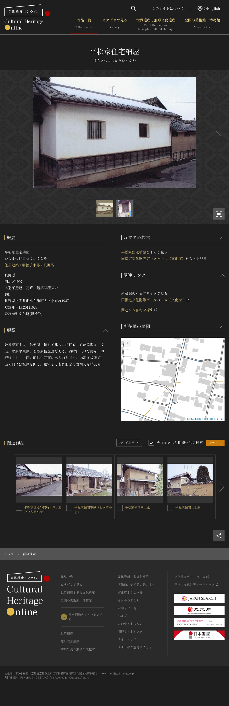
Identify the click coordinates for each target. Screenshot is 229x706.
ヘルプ (122, 616)
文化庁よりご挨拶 (130, 592)
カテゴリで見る (114, 24)
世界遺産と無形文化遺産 (155, 24)
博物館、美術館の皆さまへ (136, 584)
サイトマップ (127, 639)
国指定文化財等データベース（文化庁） (153, 258)
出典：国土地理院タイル (209, 419)
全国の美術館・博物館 (202, 24)
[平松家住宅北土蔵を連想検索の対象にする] (170, 508)
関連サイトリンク (130, 631)
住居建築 (11, 265)
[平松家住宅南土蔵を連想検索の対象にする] (120, 508)
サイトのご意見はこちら (135, 647)
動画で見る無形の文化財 (78, 649)
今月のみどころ (129, 600)
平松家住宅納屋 (133, 252)
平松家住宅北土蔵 (187, 507)
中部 (36, 265)
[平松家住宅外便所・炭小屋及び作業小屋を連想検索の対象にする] (19, 508)
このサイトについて (168, 8)
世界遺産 (67, 633)
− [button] (127, 350)
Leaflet (190, 419)
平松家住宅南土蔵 (137, 507)
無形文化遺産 (70, 641)
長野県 (48, 265)
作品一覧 (84, 24)
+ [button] (127, 343)
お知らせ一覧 (127, 608)
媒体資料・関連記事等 (133, 576)
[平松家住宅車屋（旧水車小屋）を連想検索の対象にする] (69, 508)
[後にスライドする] (218, 136)
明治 (25, 265)
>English (209, 8)
